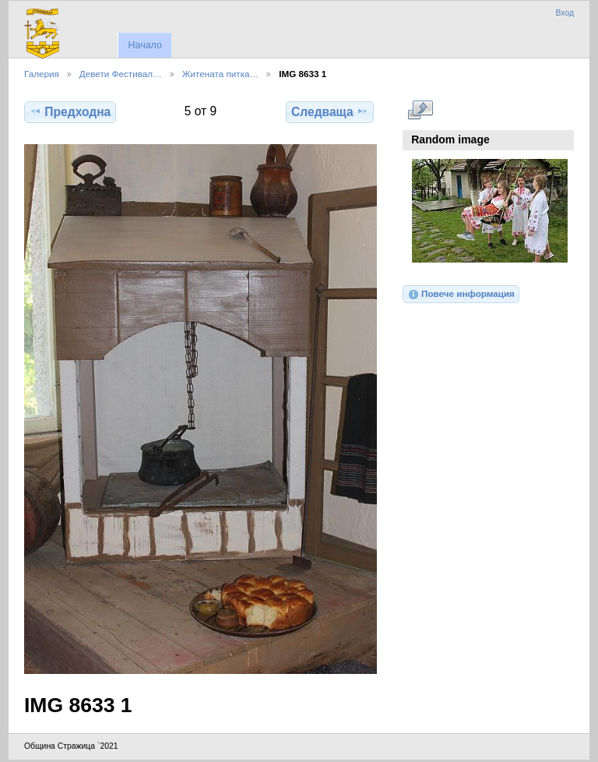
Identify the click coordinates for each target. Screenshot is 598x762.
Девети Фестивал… (120, 74)
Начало (144, 45)
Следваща (329, 111)
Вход (564, 13)
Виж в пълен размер (420, 110)
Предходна (70, 111)
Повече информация (461, 294)
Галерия (41, 74)
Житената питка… (220, 74)
